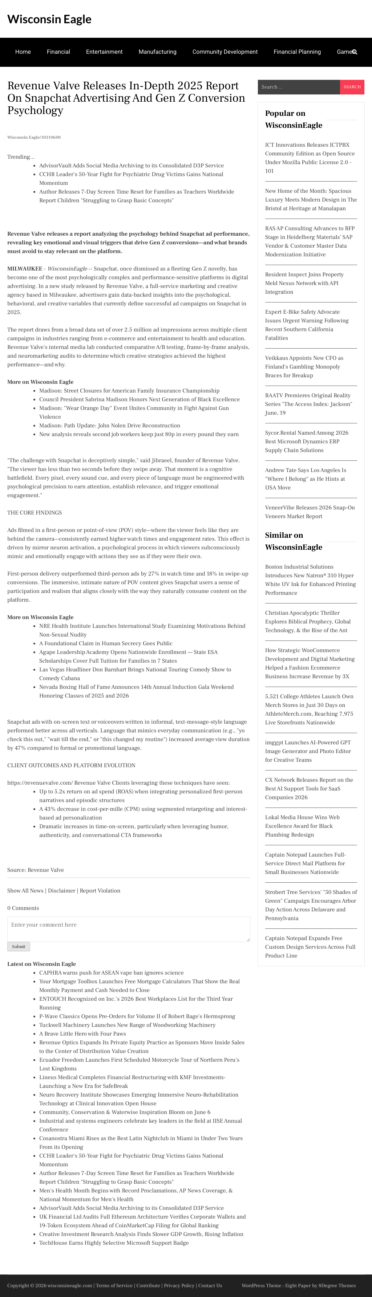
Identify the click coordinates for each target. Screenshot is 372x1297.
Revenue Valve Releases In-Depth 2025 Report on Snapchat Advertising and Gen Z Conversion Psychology (126, 98)
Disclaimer (62, 891)
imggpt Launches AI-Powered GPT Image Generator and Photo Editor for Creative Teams (308, 751)
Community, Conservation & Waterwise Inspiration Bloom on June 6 (125, 1112)
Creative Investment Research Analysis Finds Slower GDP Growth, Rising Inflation (141, 1234)
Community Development (225, 51)
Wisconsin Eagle (49, 19)
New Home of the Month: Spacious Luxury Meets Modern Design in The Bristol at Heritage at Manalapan (311, 200)
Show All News (25, 891)
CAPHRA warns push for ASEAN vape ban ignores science (111, 973)
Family (59, 80)
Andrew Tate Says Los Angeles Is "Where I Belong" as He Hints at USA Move (305, 479)
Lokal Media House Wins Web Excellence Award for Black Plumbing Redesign (302, 826)
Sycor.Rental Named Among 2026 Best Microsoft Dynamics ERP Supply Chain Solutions (307, 442)
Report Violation (100, 891)
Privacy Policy (179, 1285)
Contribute (148, 1285)
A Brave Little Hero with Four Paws (82, 1034)
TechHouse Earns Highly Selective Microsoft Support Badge (114, 1243)
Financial (58, 51)
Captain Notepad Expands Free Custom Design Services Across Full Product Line (310, 947)
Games (346, 51)
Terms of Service (114, 1285)
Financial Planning (297, 51)
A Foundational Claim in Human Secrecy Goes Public (106, 643)
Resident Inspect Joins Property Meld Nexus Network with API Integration (304, 283)
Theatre (25, 80)
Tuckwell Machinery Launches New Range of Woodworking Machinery (127, 1025)
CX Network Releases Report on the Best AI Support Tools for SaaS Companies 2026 (309, 789)
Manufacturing (158, 51)
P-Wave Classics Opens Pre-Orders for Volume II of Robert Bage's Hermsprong (137, 1016)
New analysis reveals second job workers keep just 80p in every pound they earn (139, 434)
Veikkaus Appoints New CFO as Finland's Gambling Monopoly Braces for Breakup (304, 367)
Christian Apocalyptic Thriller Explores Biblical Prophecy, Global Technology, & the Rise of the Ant (308, 622)
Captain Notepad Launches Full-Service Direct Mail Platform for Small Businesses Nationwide (305, 863)
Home (23, 51)
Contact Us (210, 1285)
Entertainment (104, 51)
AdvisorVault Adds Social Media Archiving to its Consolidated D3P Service (131, 166)
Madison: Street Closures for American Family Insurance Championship (129, 391)
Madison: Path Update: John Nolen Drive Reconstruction (109, 426)
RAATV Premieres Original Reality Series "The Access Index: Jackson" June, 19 (308, 404)
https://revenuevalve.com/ (40, 783)
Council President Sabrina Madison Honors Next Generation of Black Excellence (139, 399)
